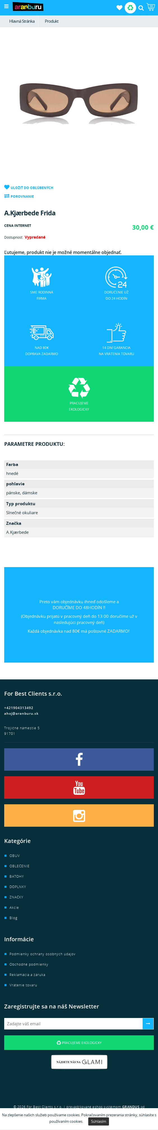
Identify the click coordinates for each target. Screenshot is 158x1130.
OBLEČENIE (20, 866)
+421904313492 (18, 707)
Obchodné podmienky (29, 964)
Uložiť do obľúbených (32, 187)
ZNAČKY (16, 897)
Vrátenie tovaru (23, 985)
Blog (13, 917)
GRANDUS (131, 1107)
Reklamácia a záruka (27, 974)
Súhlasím (98, 1121)
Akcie (14, 907)
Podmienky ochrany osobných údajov (43, 954)
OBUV (15, 855)
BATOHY (17, 876)
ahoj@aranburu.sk (21, 713)
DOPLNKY (18, 886)
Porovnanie (22, 196)
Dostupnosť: (13, 237)
